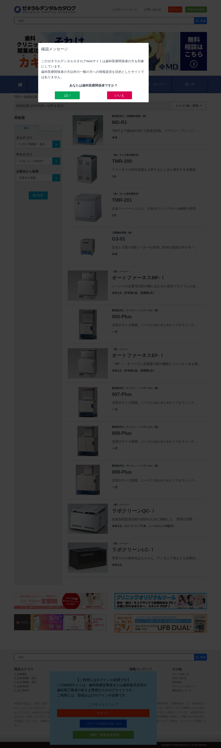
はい (67, 95)
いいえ (119, 95)
